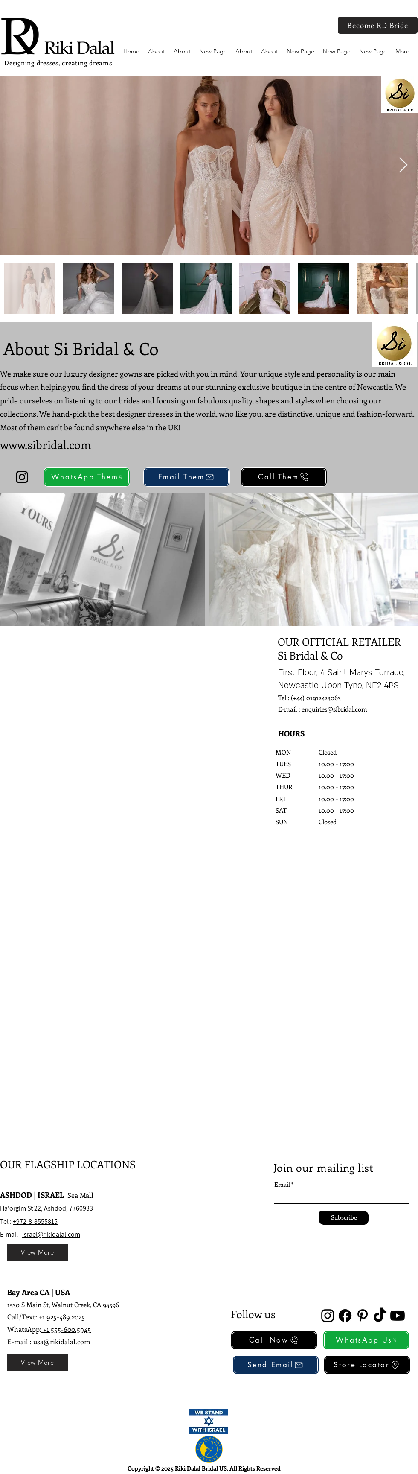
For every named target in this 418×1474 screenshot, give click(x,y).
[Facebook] (345, 1315)
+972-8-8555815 (35, 1221)
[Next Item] (403, 165)
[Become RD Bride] (378, 25)
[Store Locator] (367, 1365)
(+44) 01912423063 (316, 697)
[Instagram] (22, 477)
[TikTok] (380, 1315)
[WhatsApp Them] (87, 477)
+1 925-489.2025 (62, 1316)
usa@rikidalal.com (61, 1341)
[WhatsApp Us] (366, 1340)
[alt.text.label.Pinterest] (362, 1315)
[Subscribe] (344, 1218)
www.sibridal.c (37, 444)
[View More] (37, 1252)
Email (282, 1185)
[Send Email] (275, 1365)
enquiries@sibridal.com (334, 709)
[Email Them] (186, 477)
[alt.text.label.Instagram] (327, 1315)
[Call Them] (284, 477)
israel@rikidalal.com (51, 1234)
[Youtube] (397, 1315)
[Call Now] (274, 1340)
